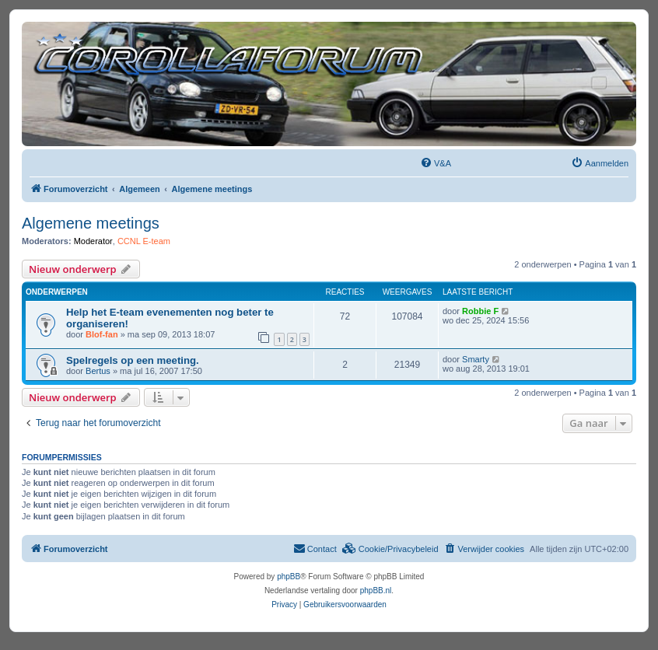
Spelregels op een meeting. (132, 360)
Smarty (475, 359)
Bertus (98, 371)
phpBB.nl (376, 590)
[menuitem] (435, 163)
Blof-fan (102, 334)
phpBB (288, 576)
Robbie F (480, 311)
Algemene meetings (90, 223)
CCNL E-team (143, 241)
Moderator (93, 241)
